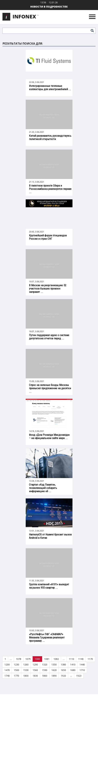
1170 (90, 658)
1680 (72, 670)
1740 (7, 675)
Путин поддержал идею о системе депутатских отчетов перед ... (49, 336)
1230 (16, 664)
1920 (63, 675)
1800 (25, 675)
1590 (44, 670)
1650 (63, 670)
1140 (81, 658)
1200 (7, 664)
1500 (16, 670)
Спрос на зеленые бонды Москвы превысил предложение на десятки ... (50, 388)
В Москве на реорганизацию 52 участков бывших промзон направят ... (47, 288)
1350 (54, 664)
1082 (56, 658)
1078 (18, 658)
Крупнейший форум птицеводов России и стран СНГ (48, 237)
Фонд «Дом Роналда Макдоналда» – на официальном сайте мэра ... (49, 436)
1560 (35, 670)
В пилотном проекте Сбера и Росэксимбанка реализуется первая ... (50, 189)
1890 (54, 675)
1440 (82, 664)
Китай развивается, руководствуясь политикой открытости (50, 137)
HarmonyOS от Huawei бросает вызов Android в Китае (50, 536)
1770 (16, 675)
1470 (7, 670)
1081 (46, 658)
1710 (82, 670)
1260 (25, 664)
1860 (44, 675)
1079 (28, 658)
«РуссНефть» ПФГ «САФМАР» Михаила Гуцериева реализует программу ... (47, 637)
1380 (63, 664)
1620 (54, 670)
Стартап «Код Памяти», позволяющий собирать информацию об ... (43, 488)
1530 (25, 670)
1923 (78, 675)
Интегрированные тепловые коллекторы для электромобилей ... (50, 87)
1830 (35, 675)
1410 (72, 664)
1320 (44, 664)
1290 (35, 664)
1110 (71, 658)
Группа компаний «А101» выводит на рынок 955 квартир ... (49, 586)
